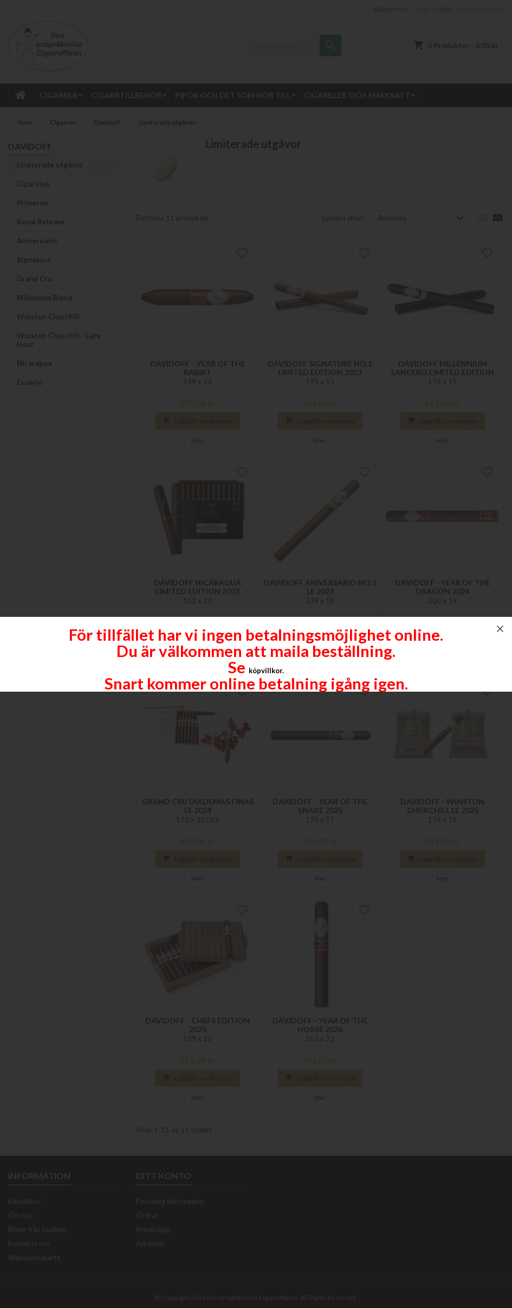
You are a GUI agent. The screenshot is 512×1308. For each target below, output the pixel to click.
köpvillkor (265, 670)
